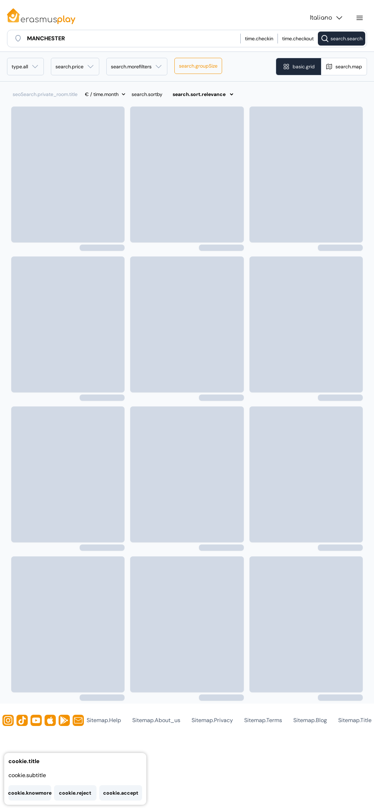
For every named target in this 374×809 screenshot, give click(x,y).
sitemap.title (355, 720)
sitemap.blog (310, 720)
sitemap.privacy (212, 720)
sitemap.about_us (156, 720)
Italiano (326, 18)
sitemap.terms (263, 720)
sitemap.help (104, 720)
